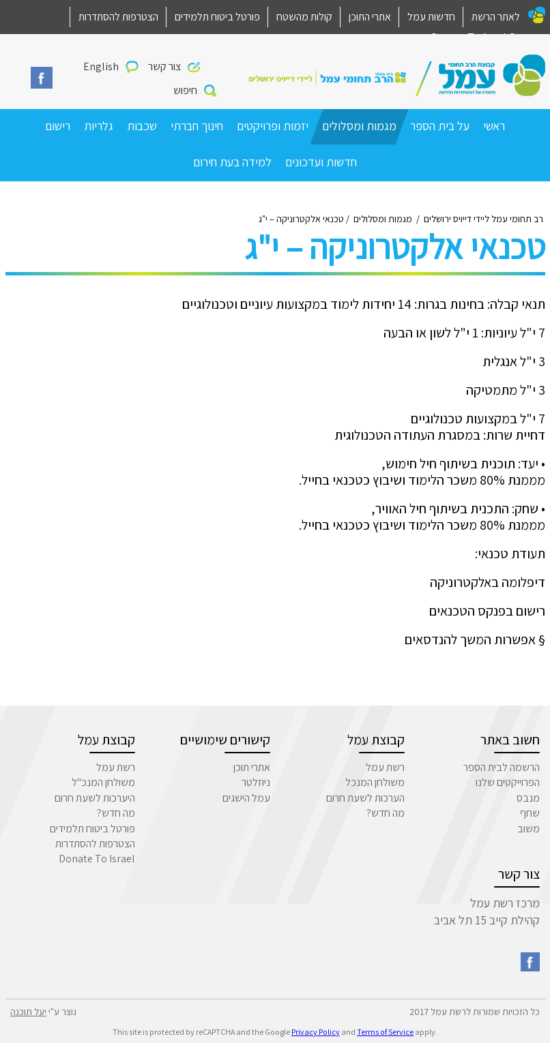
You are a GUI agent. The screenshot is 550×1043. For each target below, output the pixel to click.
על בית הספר (439, 126)
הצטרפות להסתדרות (118, 17)
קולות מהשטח (304, 17)
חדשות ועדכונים (321, 162)
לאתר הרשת (496, 17)
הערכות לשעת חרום (365, 798)
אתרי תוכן (251, 767)
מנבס (528, 798)
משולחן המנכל (375, 782)
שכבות (142, 126)
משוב (528, 828)
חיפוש (185, 90)
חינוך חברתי (197, 126)
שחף (530, 813)
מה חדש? (385, 813)
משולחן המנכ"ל (103, 782)
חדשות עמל (431, 17)
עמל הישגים (246, 798)
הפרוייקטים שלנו (508, 782)
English (101, 66)
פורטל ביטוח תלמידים (217, 17)
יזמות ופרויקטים (272, 126)
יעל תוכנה (28, 1012)
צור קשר (164, 66)
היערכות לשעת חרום (95, 798)
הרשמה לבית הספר (501, 767)
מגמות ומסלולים (359, 126)
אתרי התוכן (370, 17)
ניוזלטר (256, 782)
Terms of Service (385, 1032)
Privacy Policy (315, 1032)
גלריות (98, 126)
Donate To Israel (97, 858)
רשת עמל (385, 767)
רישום (57, 126)
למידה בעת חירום (232, 162)
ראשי (494, 126)
